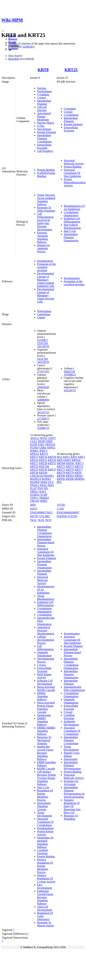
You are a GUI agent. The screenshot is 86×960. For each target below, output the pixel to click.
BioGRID (13, 58)
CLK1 (33, 441)
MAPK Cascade (46, 768)
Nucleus (41, 88)
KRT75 (61, 469)
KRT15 (34, 456)
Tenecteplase (44, 311)
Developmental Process (45, 660)
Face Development (44, 886)
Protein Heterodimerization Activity (74, 182)
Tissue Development (44, 814)
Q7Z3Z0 (72, 516)
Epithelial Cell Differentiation (72, 220)
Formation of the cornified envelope (46, 267)
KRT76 (70, 469)
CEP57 (52, 438)
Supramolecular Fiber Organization (74, 688)
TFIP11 (34, 497)
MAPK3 (46, 478)
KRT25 (71, 69)
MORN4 (79, 478)
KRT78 (61, 472)
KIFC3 (43, 450)
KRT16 (43, 456)
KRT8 (43, 69)
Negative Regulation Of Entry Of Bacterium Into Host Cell (72, 806)
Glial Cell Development (44, 908)
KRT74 (79, 466)
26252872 (69, 390)
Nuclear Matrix (45, 122)
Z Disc (41, 125)
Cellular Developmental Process (45, 639)
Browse (12, 39)
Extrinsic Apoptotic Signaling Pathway (42, 237)
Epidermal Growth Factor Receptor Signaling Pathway (45, 897)
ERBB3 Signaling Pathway (42, 721)
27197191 (42, 371)
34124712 (42, 412)
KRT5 (67, 460)
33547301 (42, 343)
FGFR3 (34, 447)
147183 (61, 504)
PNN (40, 488)
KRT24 (34, 460)
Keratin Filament (46, 132)
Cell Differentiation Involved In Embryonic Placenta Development (45, 221)
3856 (33, 504)
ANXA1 (35, 438)
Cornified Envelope (42, 852)
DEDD (41, 441)
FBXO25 (50, 444)
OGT (51, 482)
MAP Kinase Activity (44, 676)
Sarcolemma (44, 129)
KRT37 (52, 469)
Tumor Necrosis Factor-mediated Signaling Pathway (46, 199)
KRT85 (61, 478)
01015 (33, 508)
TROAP (34, 500)
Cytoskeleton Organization (71, 214)
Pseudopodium (45, 828)
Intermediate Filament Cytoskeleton (44, 138)
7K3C (33, 520)
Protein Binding (46, 169)
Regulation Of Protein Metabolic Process (45, 795)
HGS (59, 456)
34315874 (42, 346)
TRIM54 (44, 497)
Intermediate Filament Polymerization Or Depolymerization (74, 792)
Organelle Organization (44, 654)
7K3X (40, 520)
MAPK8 (35, 482)
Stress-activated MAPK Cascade (46, 688)
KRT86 (70, 478)
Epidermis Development (71, 723)
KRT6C (70, 463)
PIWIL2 (34, 485)
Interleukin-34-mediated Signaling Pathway (45, 842)
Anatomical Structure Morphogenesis (45, 630)
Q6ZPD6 (62, 516)
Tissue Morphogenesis (45, 597)
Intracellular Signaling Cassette (44, 806)
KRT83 (79, 475)
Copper (41, 317)
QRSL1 (34, 491)
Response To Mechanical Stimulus (44, 740)
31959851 (69, 374)
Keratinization (45, 260)
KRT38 (34, 472)
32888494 (42, 399)
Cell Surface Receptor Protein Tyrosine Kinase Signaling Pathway (46, 778)
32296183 (27, 46)
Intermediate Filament (44, 102)
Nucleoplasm (44, 91)
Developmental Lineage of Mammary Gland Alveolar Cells (45, 295)
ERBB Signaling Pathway (46, 764)
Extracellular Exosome (44, 146)
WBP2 (43, 500)
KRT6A (76, 460)
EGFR (33, 444)
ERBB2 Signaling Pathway (42, 696)
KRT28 (43, 463)
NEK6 (43, 482)
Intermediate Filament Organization (71, 237)
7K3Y (48, 520)
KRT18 (52, 456)
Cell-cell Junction (42, 109)
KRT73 (70, 466)
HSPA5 (51, 447)
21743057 (42, 418)
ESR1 (41, 444)
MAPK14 (35, 478)
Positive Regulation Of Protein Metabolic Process (45, 866)
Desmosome (44, 715)
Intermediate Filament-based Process (45, 542)
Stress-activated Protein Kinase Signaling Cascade (46, 707)
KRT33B (44, 466)
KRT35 (34, 469)
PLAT (33, 488)
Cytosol (41, 97)
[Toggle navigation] (2, 30)
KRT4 (60, 460)
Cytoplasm (43, 94)
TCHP (43, 494)
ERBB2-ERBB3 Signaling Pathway (46, 730)
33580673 (42, 428)
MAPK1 (49, 475)
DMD (49, 441)
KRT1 (66, 456)
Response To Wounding (71, 817)
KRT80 (61, 475)
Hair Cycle (70, 231)
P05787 (34, 516)
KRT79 (70, 472)
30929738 (69, 371)
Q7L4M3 (44, 516)
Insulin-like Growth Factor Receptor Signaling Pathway (45, 753)
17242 (60, 508)
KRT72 (61, 466)
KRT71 (80, 463)
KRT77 (79, 469)
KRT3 (81, 456)
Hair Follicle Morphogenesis (72, 226)
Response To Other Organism (46, 209)
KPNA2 (34, 453)
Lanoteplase (43, 314)
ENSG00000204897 (68, 512)
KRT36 (43, 469)
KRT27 (34, 463)
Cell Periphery (45, 151)
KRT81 (70, 475)
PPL (46, 488)
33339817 (42, 340)
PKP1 (51, 485)
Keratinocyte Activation (71, 783)
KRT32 (34, 466)
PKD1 (43, 485)
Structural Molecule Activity (74, 162)
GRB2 (42, 447)
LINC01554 (37, 475)
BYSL (43, 438)
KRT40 (43, 472)
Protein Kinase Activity (45, 833)
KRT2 (74, 456)
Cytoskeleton (71, 114)
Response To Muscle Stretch (45, 924)
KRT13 (44, 453)
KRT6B (61, 463)
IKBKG (34, 450)
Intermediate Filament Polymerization (72, 765)
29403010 (42, 387)
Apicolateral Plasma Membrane (44, 116)
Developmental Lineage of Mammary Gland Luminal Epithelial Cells (45, 279)
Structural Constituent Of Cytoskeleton (45, 822)
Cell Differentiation (45, 648)
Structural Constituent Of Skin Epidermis (72, 173)
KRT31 (52, 463)
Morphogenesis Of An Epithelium (74, 207)
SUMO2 (35, 494)
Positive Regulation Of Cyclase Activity (46, 878)
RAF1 (42, 491)
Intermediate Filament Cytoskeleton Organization (44, 531)
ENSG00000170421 (41, 512)
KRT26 (52, 460)
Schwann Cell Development (45, 682)
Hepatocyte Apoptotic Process (43, 248)
